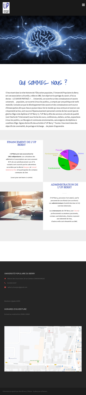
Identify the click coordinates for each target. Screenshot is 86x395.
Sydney (35, 391)
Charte (76, 211)
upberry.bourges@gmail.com (17, 287)
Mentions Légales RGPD (12, 301)
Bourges (26, 167)
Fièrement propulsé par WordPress (14, 391)
